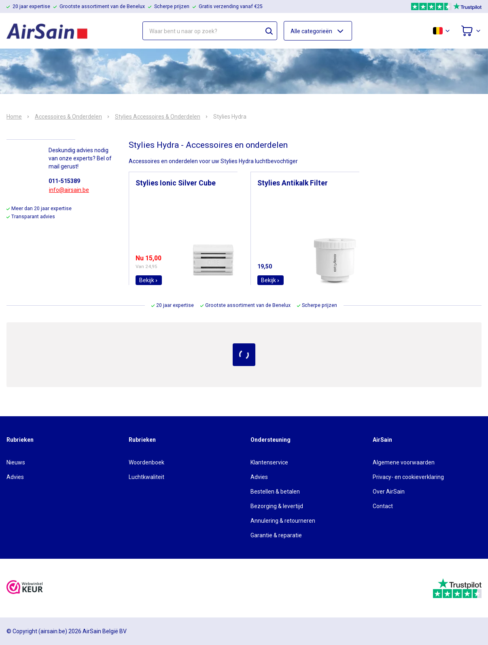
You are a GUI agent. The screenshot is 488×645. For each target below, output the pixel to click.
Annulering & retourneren (282, 520)
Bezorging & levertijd (276, 506)
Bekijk (148, 280)
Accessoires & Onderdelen (68, 116)
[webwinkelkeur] (24, 588)
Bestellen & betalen (275, 491)
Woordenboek (146, 462)
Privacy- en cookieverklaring (408, 477)
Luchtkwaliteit (146, 477)
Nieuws (15, 462)
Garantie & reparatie (276, 535)
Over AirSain (389, 491)
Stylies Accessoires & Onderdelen (157, 116)
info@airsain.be (69, 190)
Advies (15, 477)
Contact (383, 506)
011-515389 (64, 181)
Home (14, 116)
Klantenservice (269, 462)
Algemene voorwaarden (404, 462)
